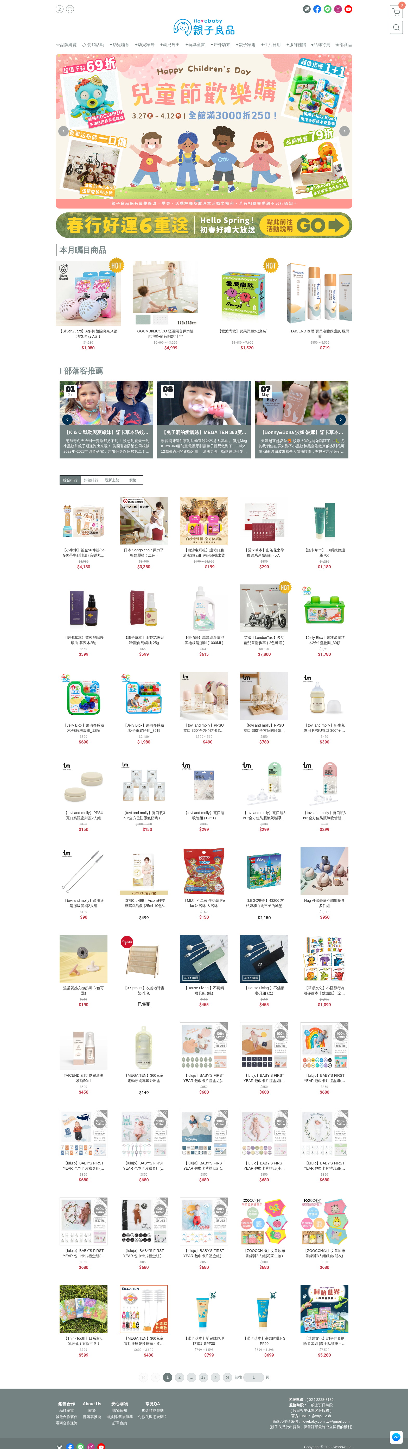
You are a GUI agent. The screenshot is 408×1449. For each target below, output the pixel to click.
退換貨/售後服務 (119, 1417)
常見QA (152, 1404)
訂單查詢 (119, 1423)
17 (203, 1377)
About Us (92, 1404)
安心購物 (119, 1404)
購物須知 (119, 1410)
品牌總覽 (66, 1410)
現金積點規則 (153, 1410)
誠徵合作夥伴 (67, 1417)
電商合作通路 (67, 1423)
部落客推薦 (92, 1417)
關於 (92, 1410)
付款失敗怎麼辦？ (152, 1417)
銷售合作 (66, 1404)
